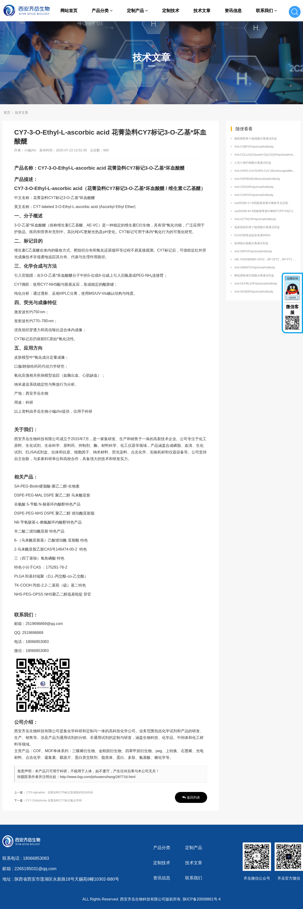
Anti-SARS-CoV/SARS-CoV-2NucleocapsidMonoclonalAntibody (265, 170)
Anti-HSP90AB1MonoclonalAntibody (257, 179)
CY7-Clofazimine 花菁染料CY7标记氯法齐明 (54, 800)
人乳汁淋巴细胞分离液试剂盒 (252, 162)
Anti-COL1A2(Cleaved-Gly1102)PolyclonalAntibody (265, 154)
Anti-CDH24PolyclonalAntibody (253, 187)
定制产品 (137, 10)
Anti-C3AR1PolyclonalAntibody (253, 195)
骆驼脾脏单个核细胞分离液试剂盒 (255, 138)
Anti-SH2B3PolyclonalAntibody (253, 291)
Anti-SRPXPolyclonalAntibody (253, 251)
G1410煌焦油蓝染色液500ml (252, 235)
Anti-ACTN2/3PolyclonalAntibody (255, 219)
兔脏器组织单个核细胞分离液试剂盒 (257, 227)
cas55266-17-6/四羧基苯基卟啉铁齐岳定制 (261, 203)
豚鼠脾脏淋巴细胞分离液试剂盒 (254, 275)
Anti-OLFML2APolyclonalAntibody (255, 283)
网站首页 (68, 10)
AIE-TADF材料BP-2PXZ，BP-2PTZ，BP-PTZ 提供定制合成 (265, 259)
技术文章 (201, 10)
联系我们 (266, 10)
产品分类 (102, 10)
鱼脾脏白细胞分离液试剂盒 (251, 243)
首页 (7, 112)
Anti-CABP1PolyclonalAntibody (253, 146)
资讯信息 (233, 10)
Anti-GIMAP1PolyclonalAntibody (254, 267)
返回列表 (191, 797)
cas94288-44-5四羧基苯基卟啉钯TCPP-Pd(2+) (263, 211)
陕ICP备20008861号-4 (202, 899)
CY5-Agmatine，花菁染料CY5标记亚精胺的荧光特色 (59, 792)
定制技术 (170, 10)
